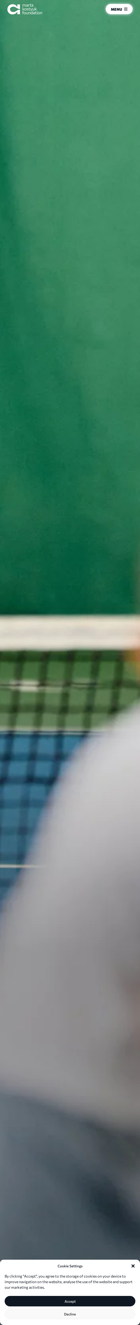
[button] (133, 1266)
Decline (70, 1314)
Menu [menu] (119, 9)
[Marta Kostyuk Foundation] (24, 9)
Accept (70, 1301)
